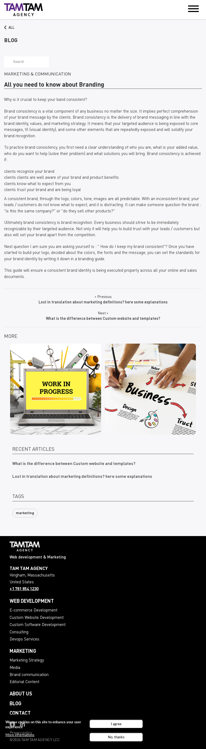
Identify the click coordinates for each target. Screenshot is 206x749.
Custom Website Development (37, 618)
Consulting (19, 632)
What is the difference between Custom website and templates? (74, 464)
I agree (116, 724)
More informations (19, 735)
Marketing (23, 651)
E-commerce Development (33, 610)
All (11, 28)
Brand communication (29, 675)
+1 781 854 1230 (24, 589)
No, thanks (116, 738)
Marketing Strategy (27, 661)
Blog (15, 703)
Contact (20, 713)
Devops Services (24, 639)
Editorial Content (24, 682)
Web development (32, 601)
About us (21, 694)
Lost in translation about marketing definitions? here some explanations (82, 477)
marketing (25, 513)
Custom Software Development (38, 625)
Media (15, 668)
